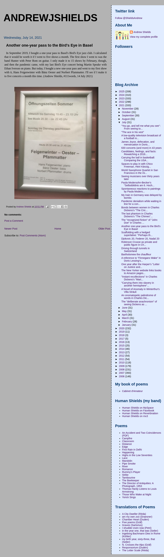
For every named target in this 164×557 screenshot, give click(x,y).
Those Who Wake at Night (136, 494)
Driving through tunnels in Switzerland (135, 249)
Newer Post (10, 228)
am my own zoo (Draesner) (137, 516)
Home (57, 228)
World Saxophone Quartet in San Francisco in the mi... (139, 171)
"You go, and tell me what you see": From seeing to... (140, 127)
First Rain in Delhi (132, 449)
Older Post (104, 228)
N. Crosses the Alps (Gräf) (136, 544)
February (127, 321)
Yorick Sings (129, 497)
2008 (122, 369)
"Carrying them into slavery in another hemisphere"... (137, 284)
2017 (122, 338)
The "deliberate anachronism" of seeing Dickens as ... (139, 303)
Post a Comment (13, 220)
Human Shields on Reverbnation (140, 413)
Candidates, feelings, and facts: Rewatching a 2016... (138, 153)
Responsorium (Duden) (135, 547)
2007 (122, 372)
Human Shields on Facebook (138, 410)
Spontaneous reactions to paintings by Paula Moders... (140, 190)
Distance (127, 444)
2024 (122, 95)
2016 (122, 342)
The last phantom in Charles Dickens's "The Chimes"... (137, 215)
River (125, 466)
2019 (122, 331)
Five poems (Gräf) (132, 522)
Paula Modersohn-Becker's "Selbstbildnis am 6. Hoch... (137, 184)
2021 (122, 105)
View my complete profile (144, 36)
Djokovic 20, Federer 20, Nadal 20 (140, 238)
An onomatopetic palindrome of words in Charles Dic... (138, 296)
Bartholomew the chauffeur (136, 254)
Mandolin (127, 460)
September (128, 115)
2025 (122, 91)
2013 (122, 352)
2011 (122, 359)
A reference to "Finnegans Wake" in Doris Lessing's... (141, 259)
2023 (122, 98)
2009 (122, 366)
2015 (122, 345)
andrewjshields (50, 17)
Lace (124, 458)
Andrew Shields (142, 32)
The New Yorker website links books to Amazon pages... (141, 272)
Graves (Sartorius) (132, 525)
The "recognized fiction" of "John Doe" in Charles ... (139, 221)
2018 (122, 335)
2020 (122, 328)
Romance (127, 469)
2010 (122, 362)
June (125, 307)
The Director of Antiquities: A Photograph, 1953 (137, 484)
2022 (122, 101)
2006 (122, 376)
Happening (128, 452)
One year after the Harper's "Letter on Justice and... (140, 265)
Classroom (128, 441)
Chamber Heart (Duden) (135, 519)
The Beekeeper (130, 480)
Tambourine (128, 477)
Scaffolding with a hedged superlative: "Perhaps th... (136, 234)
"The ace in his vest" (132, 132)
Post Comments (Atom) (33, 235)
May (124, 311)
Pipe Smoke (128, 463)
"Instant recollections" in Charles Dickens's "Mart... (139, 278)
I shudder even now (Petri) (136, 528)
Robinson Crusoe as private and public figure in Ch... (139, 243)
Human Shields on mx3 (135, 416)
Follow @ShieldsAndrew (128, 18)
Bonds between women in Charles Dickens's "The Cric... (140, 209)
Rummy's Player (131, 472)
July (124, 122)
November (128, 108)
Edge (125, 446)
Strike (125, 474)
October (127, 112)
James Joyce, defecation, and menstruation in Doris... (137, 143)
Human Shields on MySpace (137, 407)
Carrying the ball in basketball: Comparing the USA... (138, 159)
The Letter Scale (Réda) (135, 550)
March (126, 318)
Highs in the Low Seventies (137, 455)
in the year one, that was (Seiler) (140, 530)
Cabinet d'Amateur (132, 391)
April (125, 314)
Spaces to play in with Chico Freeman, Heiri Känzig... (137, 165)
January (127, 324)
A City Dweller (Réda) (134, 513)
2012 (122, 355)
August (126, 119)
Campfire (127, 438)
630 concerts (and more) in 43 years (141, 147)
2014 (122, 348)
